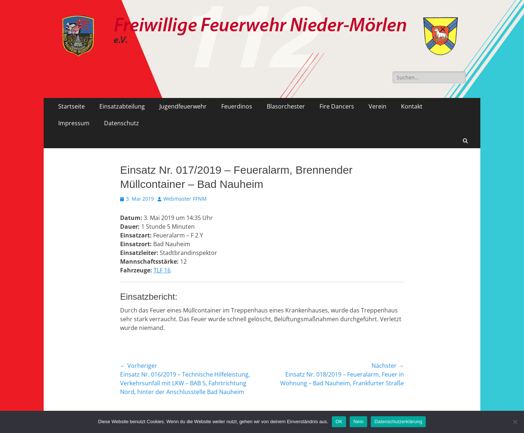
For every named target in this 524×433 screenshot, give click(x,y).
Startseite (71, 106)
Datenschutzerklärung (398, 421)
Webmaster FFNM (185, 198)
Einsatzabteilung (122, 106)
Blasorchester (286, 106)
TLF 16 (162, 270)
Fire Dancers (336, 106)
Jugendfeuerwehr (183, 106)
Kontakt (411, 106)
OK (339, 421)
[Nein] (515, 421)
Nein (358, 421)
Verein (377, 106)
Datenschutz (121, 123)
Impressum (74, 123)
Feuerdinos (236, 106)
